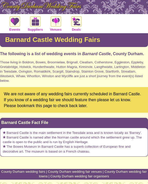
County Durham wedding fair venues (75, 172)
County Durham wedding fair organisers (79, 176)
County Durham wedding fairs (23, 172)
